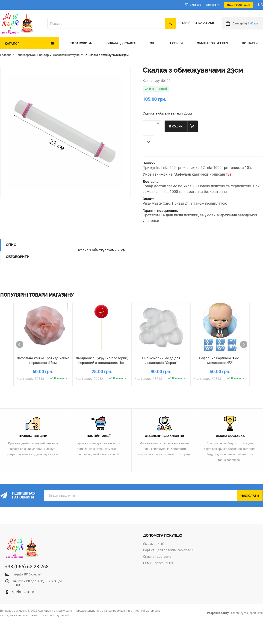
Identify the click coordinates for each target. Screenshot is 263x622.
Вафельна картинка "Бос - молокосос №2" (220, 360)
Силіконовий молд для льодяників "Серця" (161, 360)
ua (260, 5)
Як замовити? (81, 43)
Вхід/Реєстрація (238, 4)
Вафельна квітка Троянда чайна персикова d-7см (43, 360)
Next (243, 344)
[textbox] (106, 23)
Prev (19, 344)
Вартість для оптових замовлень (169, 550)
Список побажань (148, 141)
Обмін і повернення (212, 43)
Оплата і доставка (121, 43)
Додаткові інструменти (68, 55)
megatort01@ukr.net (26, 574)
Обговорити (18, 257)
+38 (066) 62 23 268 (197, 23)
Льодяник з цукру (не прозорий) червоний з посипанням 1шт (102, 360)
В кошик (175, 126)
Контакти (212, 4)
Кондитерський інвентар (32, 55)
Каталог (12, 43)
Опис (11, 245)
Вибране (195, 4)
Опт (153, 43)
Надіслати (250, 496)
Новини (176, 43)
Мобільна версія (24, 592)
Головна (5, 55)
